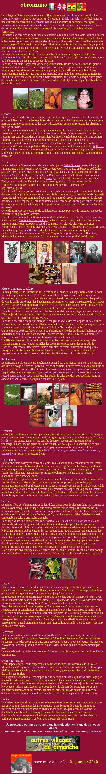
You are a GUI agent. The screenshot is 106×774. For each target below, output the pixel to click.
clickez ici (95, 731)
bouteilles (66, 236)
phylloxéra (98, 146)
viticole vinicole (70, 18)
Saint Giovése (72, 165)
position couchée (52, 372)
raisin (99, 492)
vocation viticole (11, 18)
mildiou (12, 149)
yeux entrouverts (75, 372)
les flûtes (6, 440)
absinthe (42, 223)
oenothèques (31, 230)
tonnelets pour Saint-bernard (82, 450)
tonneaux (23, 450)
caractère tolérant (11, 57)
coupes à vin (8, 453)
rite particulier (84, 200)
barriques (58, 450)
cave (80, 603)
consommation (44, 21)
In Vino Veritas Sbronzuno (76, 520)
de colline (71, 15)
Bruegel (51, 178)
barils (47, 450)
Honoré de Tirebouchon (33, 220)
